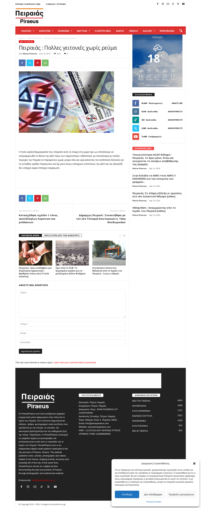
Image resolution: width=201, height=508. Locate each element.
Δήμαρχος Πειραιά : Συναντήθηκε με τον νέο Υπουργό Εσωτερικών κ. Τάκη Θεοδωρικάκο (101, 218)
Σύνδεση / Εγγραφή (56, 4)
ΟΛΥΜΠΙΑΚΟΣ (139, 406)
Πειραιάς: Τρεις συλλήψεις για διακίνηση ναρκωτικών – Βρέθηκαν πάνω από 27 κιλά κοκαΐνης (35, 272)
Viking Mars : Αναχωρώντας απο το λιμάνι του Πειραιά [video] (154, 209)
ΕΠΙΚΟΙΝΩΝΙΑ (167, 30)
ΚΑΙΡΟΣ (120, 30)
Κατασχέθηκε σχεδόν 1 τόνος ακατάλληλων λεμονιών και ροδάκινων (38, 218)
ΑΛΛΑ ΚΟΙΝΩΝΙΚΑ (141, 411)
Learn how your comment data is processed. (75, 362)
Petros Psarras (30, 53)
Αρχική (21, 38)
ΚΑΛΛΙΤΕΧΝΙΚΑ (140, 426)
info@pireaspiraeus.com (43, 480)
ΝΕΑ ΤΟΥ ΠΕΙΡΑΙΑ (34, 38)
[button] (194, 463)
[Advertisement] (125, 15)
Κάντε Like (177, 103)
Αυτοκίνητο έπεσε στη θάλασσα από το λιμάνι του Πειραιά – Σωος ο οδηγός (107, 270)
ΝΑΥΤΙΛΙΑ (83, 31)
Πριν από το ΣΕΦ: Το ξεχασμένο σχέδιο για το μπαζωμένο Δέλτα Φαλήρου (70, 270)
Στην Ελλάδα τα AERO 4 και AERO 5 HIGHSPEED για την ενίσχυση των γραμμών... (154, 178)
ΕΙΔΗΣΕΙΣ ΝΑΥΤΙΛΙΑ (142, 416)
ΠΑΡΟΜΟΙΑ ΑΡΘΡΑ (30, 235)
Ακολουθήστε (175, 111)
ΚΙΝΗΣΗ (133, 30)
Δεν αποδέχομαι (153, 494)
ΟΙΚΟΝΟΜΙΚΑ (139, 421)
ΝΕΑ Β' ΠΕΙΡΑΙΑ (140, 431)
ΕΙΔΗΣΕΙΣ (27, 31)
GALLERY (149, 31)
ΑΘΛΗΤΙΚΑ (46, 31)
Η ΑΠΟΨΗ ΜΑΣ (103, 30)
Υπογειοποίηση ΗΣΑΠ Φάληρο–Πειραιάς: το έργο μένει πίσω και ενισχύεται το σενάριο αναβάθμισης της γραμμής (155, 159)
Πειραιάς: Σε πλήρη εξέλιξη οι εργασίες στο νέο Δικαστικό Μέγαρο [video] (157, 194)
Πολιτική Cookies (153, 502)
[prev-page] (120, 235)
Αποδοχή (127, 494)
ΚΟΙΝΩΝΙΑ (65, 31)
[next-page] (124, 235)
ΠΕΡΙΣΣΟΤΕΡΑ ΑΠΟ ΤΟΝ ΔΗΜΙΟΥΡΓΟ (61, 235)
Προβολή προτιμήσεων (181, 494)
